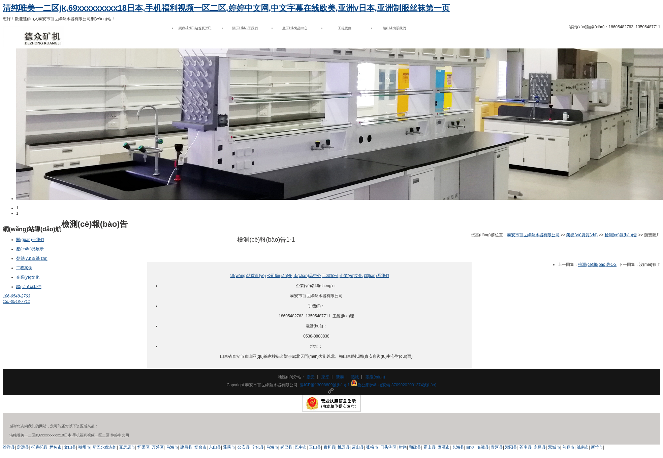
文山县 (70, 447)
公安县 (244, 447)
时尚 (403, 447)
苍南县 (525, 447)
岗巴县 (286, 447)
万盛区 (158, 447)
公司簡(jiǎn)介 (279, 275)
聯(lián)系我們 (394, 28)
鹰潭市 (444, 447)
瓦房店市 (127, 447)
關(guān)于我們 (245, 28)
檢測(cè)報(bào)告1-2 (597, 264)
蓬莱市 (229, 447)
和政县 (415, 447)
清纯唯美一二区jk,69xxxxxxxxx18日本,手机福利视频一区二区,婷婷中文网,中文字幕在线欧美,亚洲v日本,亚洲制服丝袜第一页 (226, 7)
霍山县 (429, 447)
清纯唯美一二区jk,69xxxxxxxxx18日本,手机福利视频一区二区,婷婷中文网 (69, 435)
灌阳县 (511, 447)
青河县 (497, 447)
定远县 (23, 447)
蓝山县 (358, 447)
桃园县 (344, 447)
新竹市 (597, 447)
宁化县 (258, 447)
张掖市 (372, 447)
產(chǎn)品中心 (294, 28)
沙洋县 (9, 447)
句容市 (568, 447)
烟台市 (200, 447)
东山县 (215, 447)
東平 (325, 377)
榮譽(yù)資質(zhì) (32, 258)
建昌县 (186, 447)
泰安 (311, 377)
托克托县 (39, 447)
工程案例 (344, 28)
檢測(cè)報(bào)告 (621, 235)
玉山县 (315, 447)
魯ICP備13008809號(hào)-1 (325, 385)
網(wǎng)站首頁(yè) (195, 28)
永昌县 (540, 447)
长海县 (458, 447)
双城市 (554, 447)
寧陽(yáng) (375, 377)
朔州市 (84, 447)
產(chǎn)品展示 (30, 249)
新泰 (340, 377)
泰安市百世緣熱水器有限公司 (533, 235)
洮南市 (583, 447)
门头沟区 (388, 447)
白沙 (470, 447)
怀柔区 (143, 447)
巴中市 (301, 447)
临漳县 (483, 447)
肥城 (355, 377)
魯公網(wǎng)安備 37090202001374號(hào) (393, 385)
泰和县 (329, 447)
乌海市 (172, 447)
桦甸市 (56, 447)
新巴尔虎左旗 (105, 447)
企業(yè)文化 (27, 277)
